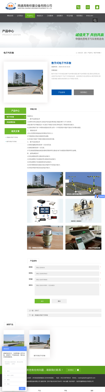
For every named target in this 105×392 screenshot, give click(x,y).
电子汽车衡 (97, 53)
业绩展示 (60, 16)
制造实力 (40, 16)
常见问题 (70, 16)
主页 (85, 53)
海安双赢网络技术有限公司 (85, 381)
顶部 (92, 389)
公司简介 (20, 16)
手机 (65, 389)
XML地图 (65, 381)
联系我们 (80, 16)
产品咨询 (61, 92)
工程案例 (50, 16)
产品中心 (30, 16)
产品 (39, 389)
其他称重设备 (11, 122)
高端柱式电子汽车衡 (12, 137)
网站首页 (10, 16)
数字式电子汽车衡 (12, 141)
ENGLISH (89, 16)
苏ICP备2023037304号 (54, 381)
